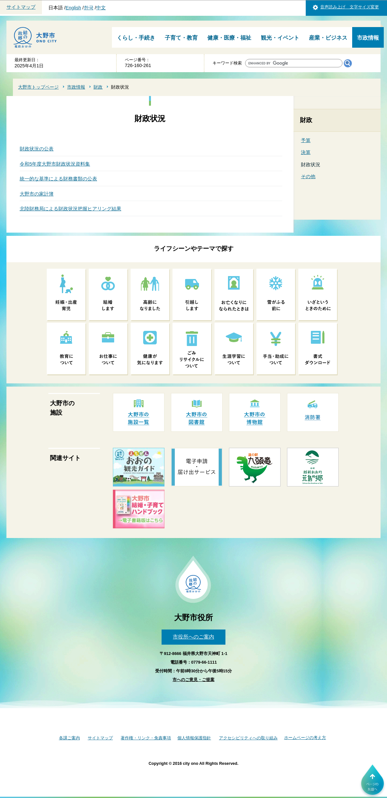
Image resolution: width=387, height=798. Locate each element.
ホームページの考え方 (305, 737)
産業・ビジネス (328, 38)
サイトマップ (20, 7)
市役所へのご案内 (193, 636)
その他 (308, 176)
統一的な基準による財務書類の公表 (58, 178)
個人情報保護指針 (194, 738)
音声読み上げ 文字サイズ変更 (349, 7)
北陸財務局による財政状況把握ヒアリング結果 (70, 208)
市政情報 (368, 38)
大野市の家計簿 (37, 194)
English (73, 7)
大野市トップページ (38, 87)
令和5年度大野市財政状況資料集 (55, 164)
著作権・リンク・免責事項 (146, 738)
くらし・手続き (136, 38)
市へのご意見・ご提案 (193, 679)
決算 (306, 152)
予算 (306, 140)
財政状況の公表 (37, 148)
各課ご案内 (69, 738)
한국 (89, 7)
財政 (98, 87)
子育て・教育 (181, 38)
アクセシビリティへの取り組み (248, 738)
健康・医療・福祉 (229, 38)
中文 (101, 7)
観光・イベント (280, 38)
